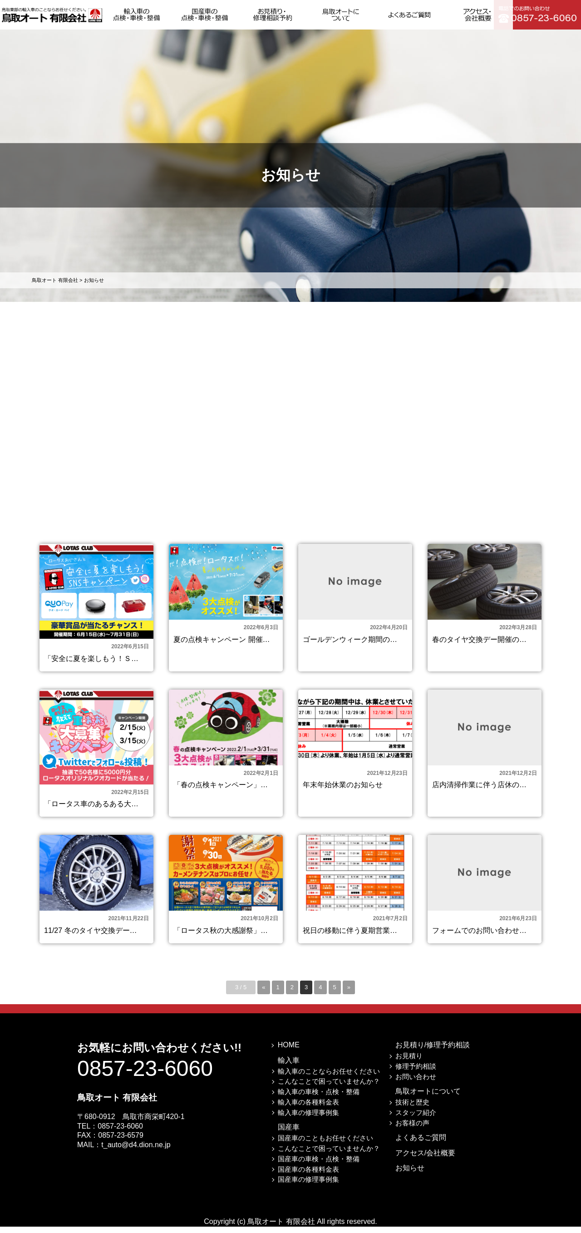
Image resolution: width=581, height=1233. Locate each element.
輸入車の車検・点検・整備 (318, 1098)
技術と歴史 (412, 1108)
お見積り (409, 1062)
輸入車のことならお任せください (329, 1077)
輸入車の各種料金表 (308, 1108)
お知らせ (409, 1174)
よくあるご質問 (420, 1144)
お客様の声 (412, 1129)
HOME (289, 1051)
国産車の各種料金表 (308, 1175)
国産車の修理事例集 (308, 1185)
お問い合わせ (415, 1082)
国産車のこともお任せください (325, 1144)
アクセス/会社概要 (425, 1159)
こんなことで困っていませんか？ (329, 1087)
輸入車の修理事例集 (308, 1119)
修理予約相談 (415, 1072)
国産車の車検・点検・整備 (318, 1165)
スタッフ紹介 (415, 1119)
